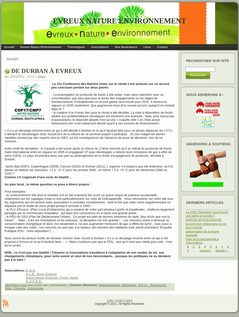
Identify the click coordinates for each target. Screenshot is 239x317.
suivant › (206, 250)
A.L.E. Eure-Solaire (41, 274)
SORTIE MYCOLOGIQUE (204, 220)
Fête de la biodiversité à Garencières (202, 241)
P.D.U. (143, 285)
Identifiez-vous (16, 285)
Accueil (12, 58)
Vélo (8, 288)
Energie (19, 288)
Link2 (119, 300)
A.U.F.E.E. (34, 281)
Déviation (129, 285)
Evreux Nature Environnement (119, 21)
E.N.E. (31, 270)
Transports (158, 285)
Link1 (110, 300)
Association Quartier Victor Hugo (52, 277)
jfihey (42, 76)
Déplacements (109, 285)
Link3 (128, 300)
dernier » (222, 250)
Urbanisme (35, 288)
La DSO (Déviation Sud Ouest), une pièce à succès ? (207, 213)
